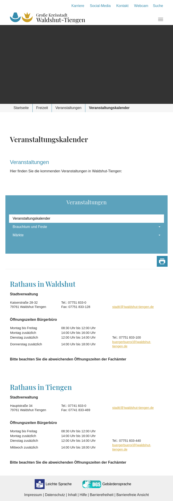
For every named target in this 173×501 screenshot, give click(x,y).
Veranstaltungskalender (31, 218)
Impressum (33, 495)
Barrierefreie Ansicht (132, 495)
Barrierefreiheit (102, 495)
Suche (158, 6)
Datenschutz (55, 495)
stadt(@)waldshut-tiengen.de (133, 307)
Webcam (141, 6)
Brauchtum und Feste (30, 227)
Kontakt (122, 6)
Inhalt (72, 495)
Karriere (77, 6)
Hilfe (83, 495)
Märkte (18, 235)
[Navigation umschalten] (160, 19)
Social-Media (100, 6)
